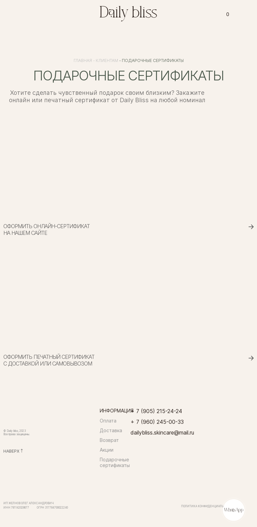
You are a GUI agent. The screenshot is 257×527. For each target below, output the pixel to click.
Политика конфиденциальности (207, 506)
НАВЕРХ (11, 451)
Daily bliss (128, 13)
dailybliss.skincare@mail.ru (162, 432)
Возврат (109, 440)
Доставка (111, 430)
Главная (83, 60)
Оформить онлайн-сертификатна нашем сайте (46, 229)
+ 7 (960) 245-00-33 (157, 421)
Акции (106, 450)
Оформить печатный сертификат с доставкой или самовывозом (48, 360)
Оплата (108, 420)
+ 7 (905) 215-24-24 (156, 411)
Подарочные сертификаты (115, 462)
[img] (83, 13)
